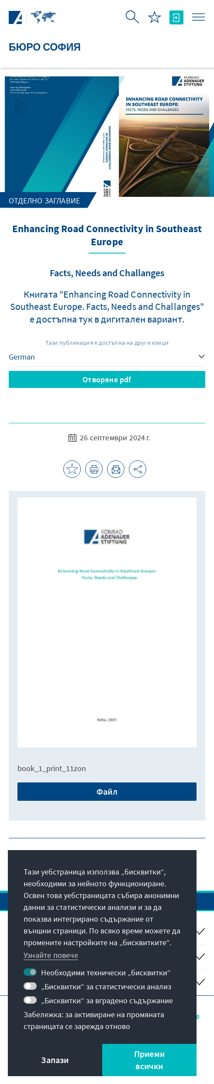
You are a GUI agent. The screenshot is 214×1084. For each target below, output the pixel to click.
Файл (107, 791)
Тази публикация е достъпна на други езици (107, 342)
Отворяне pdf (107, 379)
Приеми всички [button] (149, 1059)
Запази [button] (55, 1059)
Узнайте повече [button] (51, 955)
